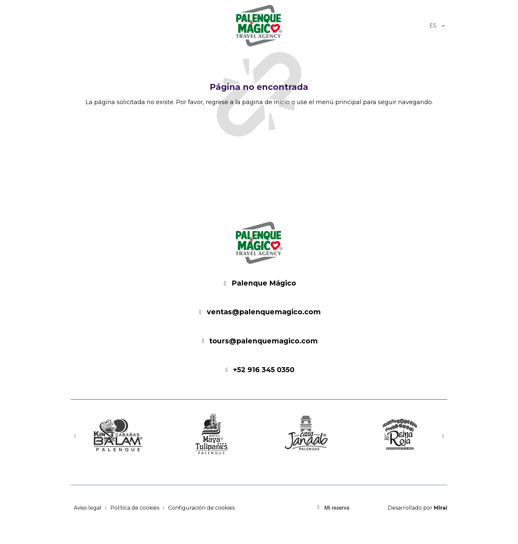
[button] (75, 436)
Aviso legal (87, 508)
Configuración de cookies (201, 508)
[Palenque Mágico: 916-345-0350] (227, 370)
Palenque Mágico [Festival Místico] (264, 283)
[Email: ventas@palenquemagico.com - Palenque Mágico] (201, 312)
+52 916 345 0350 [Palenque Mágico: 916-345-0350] (263, 370)
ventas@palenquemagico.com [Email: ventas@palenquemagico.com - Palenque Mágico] (264, 312)
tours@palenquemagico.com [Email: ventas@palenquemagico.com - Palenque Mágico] (263, 341)
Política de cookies (134, 508)
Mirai (440, 508)
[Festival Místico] (225, 283)
